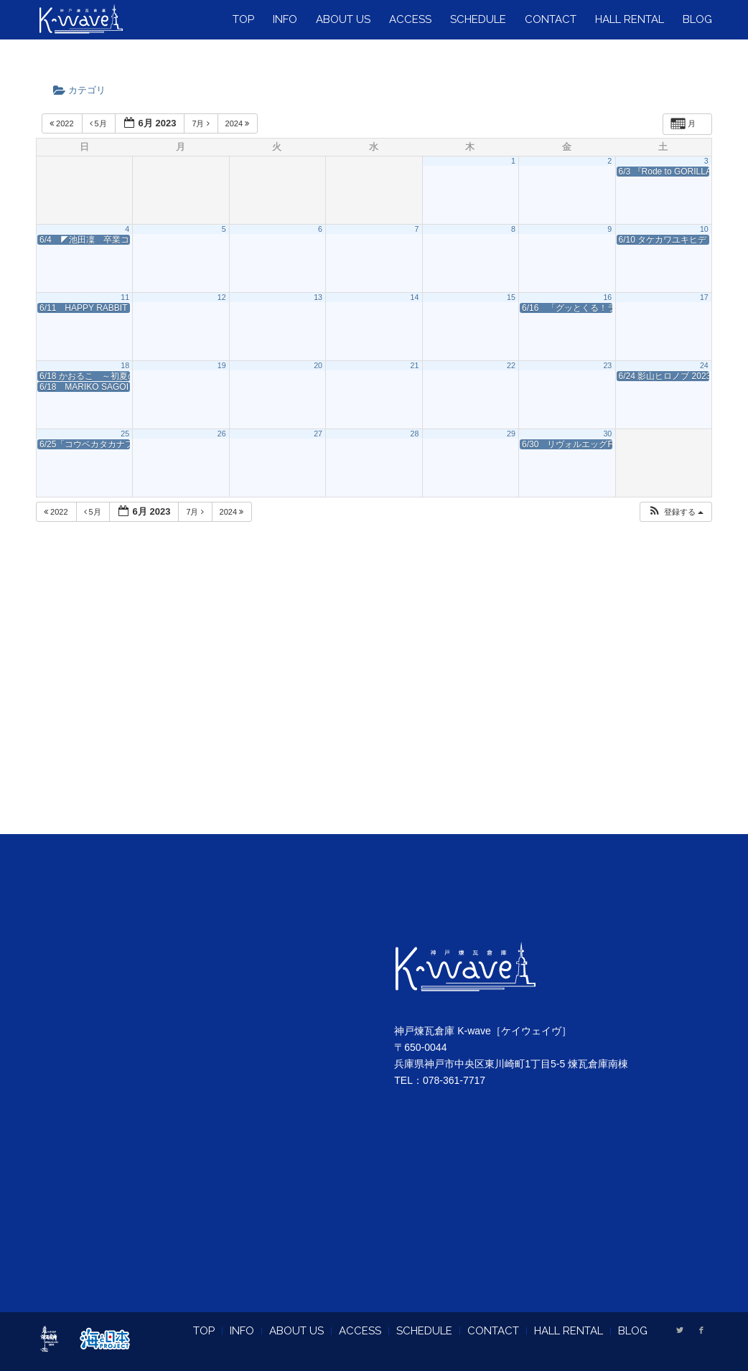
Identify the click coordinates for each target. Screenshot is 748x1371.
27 (318, 433)
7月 (201, 123)
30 (607, 433)
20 (318, 365)
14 (415, 297)
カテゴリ (84, 90)
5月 (99, 123)
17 (704, 297)
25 (125, 433)
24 (704, 365)
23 (607, 365)
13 (318, 297)
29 (511, 433)
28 (415, 433)
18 (125, 365)
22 (511, 365)
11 (125, 297)
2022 (63, 123)
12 (222, 297)
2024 (238, 123)
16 (607, 297)
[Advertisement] (374, 695)
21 (415, 365)
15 (511, 297)
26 (222, 433)
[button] (675, 512)
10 (704, 229)
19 (222, 365)
